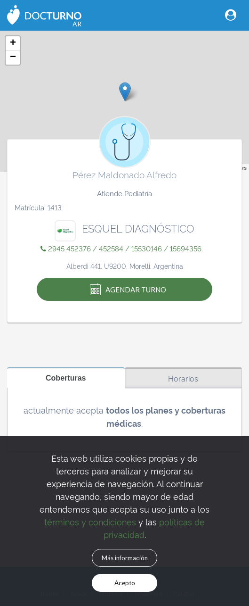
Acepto (124, 583)
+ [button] (13, 43)
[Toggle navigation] (230, 15)
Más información (125, 558)
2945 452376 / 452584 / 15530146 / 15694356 (120, 248)
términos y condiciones (90, 521)
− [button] (13, 57)
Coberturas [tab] (66, 378)
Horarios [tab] (183, 378)
